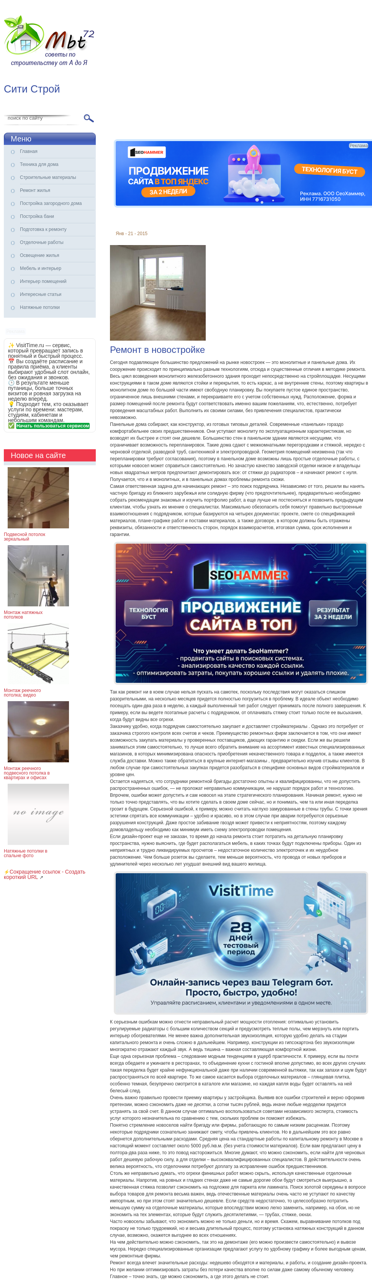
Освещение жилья (39, 255)
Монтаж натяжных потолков (23, 615)
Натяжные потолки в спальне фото (26, 853)
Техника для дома (39, 164)
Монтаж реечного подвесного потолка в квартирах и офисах (27, 773)
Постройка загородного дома (51, 203)
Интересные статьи (40, 294)
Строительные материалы (48, 177)
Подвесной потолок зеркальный (24, 537)
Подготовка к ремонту (43, 229)
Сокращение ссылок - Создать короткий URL (44, 874)
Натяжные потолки (40, 307)
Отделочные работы (42, 242)
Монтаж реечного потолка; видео (22, 693)
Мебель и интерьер (40, 268)
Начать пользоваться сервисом (52, 426)
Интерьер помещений (43, 281)
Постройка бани (37, 216)
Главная (29, 151)
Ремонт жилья (35, 190)
